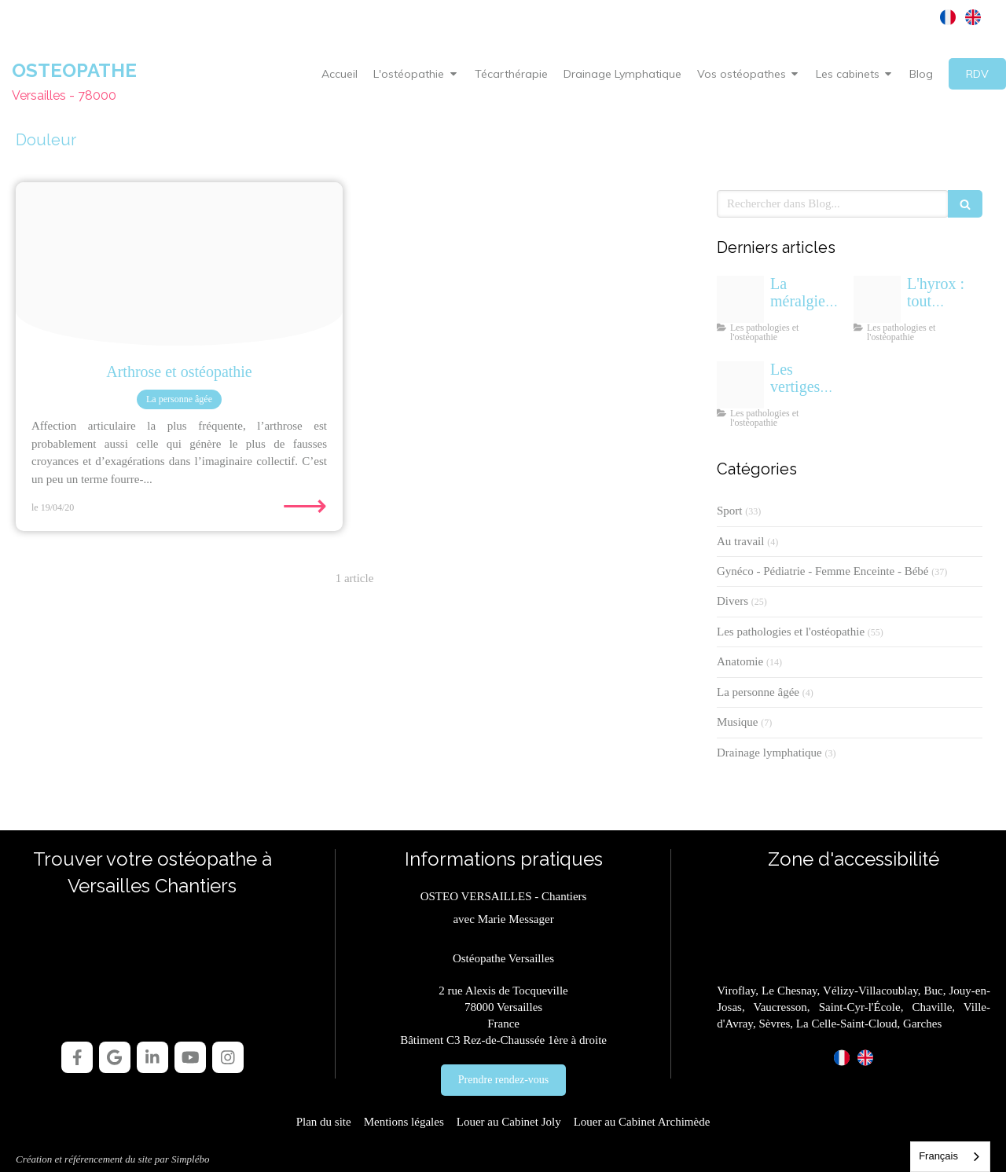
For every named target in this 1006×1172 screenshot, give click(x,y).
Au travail (740, 541)
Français (938, 1156)
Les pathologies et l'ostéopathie (791, 631)
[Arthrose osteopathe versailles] (179, 264)
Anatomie (740, 661)
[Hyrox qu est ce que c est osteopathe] (877, 299)
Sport (730, 510)
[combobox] (950, 1156)
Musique (737, 722)
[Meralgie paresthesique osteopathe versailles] (740, 299)
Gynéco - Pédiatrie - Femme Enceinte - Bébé (822, 571)
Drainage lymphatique (769, 752)
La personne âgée (758, 692)
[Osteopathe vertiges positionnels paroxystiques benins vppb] (740, 384)
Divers (732, 601)
